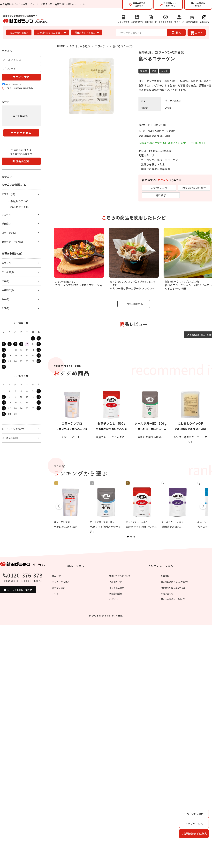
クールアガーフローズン (102, 521)
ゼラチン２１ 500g (111, 423)
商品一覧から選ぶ (19, 32)
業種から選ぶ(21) (12, 253)
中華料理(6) (8, 290)
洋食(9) (5, 281)
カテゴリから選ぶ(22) (15, 184)
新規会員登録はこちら (137, 5)
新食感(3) (6, 223)
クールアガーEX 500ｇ (151, 423)
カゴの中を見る (21, 133)
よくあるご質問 (165, 18)
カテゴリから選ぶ (79, 46)
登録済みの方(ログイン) (168, 5)
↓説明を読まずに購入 (194, 833)
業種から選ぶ (149, 164)
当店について (137, 18)
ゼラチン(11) (8, 194)
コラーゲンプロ (72, 423)
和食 (162, 164)
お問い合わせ (192, 19)
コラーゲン (101, 46)
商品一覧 (56, 576)
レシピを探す (123, 18)
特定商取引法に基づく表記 (173, 587)
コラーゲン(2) (9, 232)
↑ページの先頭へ (193, 814)
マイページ (179, 18)
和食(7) (5, 299)
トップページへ (194, 824)
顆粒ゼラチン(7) (20, 201)
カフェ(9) (6, 263)
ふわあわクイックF (190, 423)
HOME (61, 46)
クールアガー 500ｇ (172, 521)
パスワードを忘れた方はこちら (17, 88)
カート (196, 32)
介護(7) (5, 308)
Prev (59, 506)
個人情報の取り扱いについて (174, 582)
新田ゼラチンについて (13, 429)
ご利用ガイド (151, 18)
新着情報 (165, 576)
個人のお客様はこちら (198, 5)
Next (203, 506)
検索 (176, 32)
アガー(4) (6, 214)
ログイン (163, 180)
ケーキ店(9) (8, 272)
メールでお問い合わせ (18, 590)
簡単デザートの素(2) (12, 241)
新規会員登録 (21, 161)
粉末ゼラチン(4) (20, 207)
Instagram (204, 18)
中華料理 (164, 169)
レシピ (55, 593)
